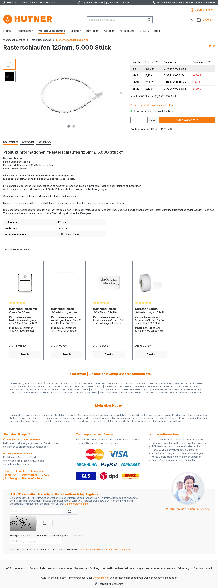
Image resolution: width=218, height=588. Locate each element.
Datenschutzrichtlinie (88, 549)
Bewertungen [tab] (27, 141)
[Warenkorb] (205, 20)
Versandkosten (101, 577)
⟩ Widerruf (9, 474)
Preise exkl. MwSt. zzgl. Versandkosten (151, 105)
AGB (8, 568)
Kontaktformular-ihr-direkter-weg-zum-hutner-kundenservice (138, 568)
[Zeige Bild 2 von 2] (73, 126)
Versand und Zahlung (86, 568)
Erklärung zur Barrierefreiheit (195, 568)
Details (25, 354)
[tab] (10, 142)
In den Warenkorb (186, 120)
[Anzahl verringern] (133, 120)
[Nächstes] (121, 94)
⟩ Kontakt (20, 470)
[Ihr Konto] (191, 20)
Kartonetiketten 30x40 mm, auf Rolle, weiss (151, 310)
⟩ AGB (45, 474)
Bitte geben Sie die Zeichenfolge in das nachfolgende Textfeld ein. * (47, 535)
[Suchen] (149, 19)
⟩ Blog (6, 470)
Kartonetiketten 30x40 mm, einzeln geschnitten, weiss (65, 310)
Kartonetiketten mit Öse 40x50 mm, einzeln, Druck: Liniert (23, 310)
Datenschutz (37, 568)
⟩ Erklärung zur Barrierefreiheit (22, 478)
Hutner (211, 46)
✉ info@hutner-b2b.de (17, 453)
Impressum (20, 568)
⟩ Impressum (37, 470)
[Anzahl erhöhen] (144, 120)
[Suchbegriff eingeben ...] (116, 19)
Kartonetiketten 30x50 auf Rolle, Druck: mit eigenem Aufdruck (107, 310)
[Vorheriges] (21, 94)
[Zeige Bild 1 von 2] (68, 126)
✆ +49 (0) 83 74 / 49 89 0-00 (21, 439)
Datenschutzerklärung (77, 503)
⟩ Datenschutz (29, 474)
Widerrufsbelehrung (60, 568)
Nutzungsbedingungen (117, 549)
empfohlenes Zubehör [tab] (17, 249)
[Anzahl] (139, 120)
